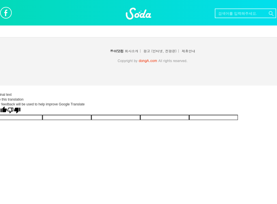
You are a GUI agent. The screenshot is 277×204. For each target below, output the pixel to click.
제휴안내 (188, 50)
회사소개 (131, 50)
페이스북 (6, 13)
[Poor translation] (14, 110)
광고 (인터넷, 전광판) (160, 50)
